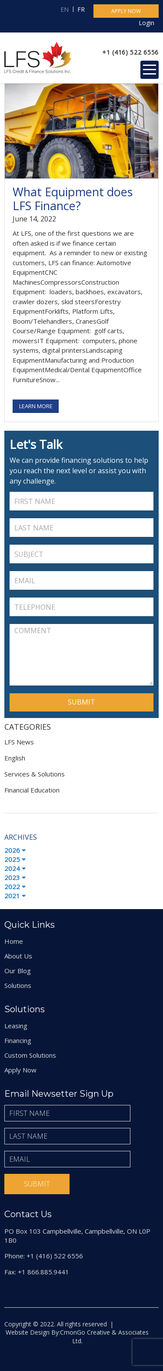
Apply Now (20, 1070)
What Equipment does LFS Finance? (73, 199)
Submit (37, 1184)
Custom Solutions (30, 1055)
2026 (15, 850)
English (14, 758)
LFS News (19, 741)
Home (13, 941)
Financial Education (32, 790)
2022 (15, 886)
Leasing (15, 1025)
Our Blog (17, 970)
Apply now (126, 11)
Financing (17, 1040)
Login (146, 23)
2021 (15, 895)
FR (81, 9)
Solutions (17, 985)
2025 (15, 859)
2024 (15, 868)
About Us (18, 956)
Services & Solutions (34, 774)
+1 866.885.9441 (43, 1271)
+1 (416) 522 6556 (130, 52)
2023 (15, 877)
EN (64, 9)
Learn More (36, 406)
